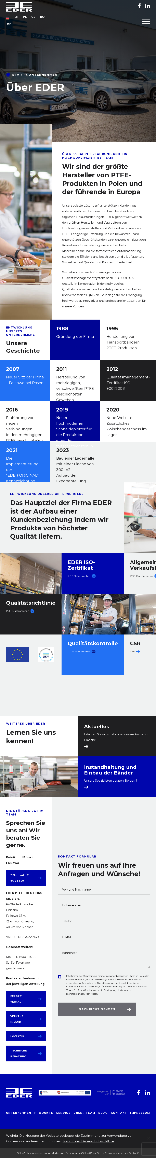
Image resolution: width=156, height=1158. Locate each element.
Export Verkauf (16, 999)
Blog (103, 1112)
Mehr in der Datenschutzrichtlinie (88, 1141)
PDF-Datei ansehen (79, 575)
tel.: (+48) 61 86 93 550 (20, 878)
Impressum (140, 1112)
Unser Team (84, 1112)
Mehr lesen (92, 993)
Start (18, 74)
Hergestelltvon (103, 1092)
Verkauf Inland (16, 1019)
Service (63, 1112)
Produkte (43, 1112)
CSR (132, 651)
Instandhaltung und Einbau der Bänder (110, 770)
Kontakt (119, 1112)
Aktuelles (96, 726)
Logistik (17, 1036)
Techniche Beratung (18, 1053)
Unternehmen (18, 1112)
